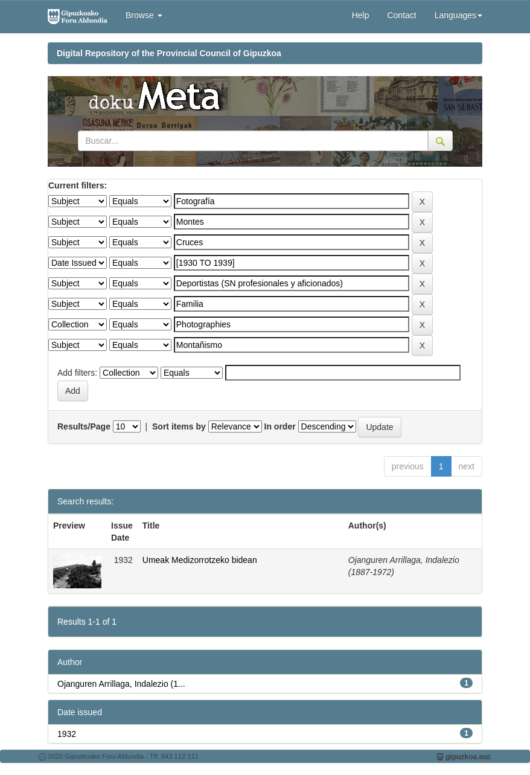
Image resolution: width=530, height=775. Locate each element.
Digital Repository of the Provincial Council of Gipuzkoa (169, 53)
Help (360, 15)
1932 (66, 734)
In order (280, 426)
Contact (401, 15)
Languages (458, 15)
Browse (144, 15)
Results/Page (83, 426)
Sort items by (179, 426)
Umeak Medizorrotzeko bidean (199, 560)
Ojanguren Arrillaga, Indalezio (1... (121, 684)
